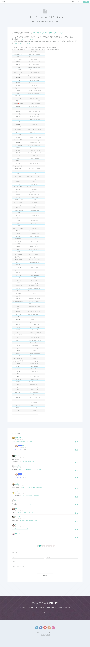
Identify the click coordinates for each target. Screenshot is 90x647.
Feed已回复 (18, 437)
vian (23, 445)
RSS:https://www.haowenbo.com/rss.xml (31, 487)
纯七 (16, 500)
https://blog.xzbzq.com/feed (25, 504)
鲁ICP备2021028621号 (52, 632)
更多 (79, 1)
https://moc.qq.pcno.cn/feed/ (25, 512)
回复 (76, 442)
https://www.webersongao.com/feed (22, 441)
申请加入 (86, 1)
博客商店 (48, 634)
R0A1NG (17, 533)
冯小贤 (17, 455)
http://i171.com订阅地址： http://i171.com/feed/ (31, 469)
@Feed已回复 (19, 449)
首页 (73, 1)
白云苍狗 (17, 516)
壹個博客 (43, 634)
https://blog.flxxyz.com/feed (29, 461)
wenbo (17, 483)
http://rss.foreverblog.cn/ (26, 39)
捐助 (45, 612)
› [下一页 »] (53, 545)
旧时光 (17, 508)
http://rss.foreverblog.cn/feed (23, 43)
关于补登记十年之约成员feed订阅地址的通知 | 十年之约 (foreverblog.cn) (52, 33)
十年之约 (3, 1)
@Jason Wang (18, 477)
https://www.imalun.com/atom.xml (28, 520)
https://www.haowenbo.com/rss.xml (30, 495)
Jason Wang (18, 465)
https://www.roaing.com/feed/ (20, 537)
